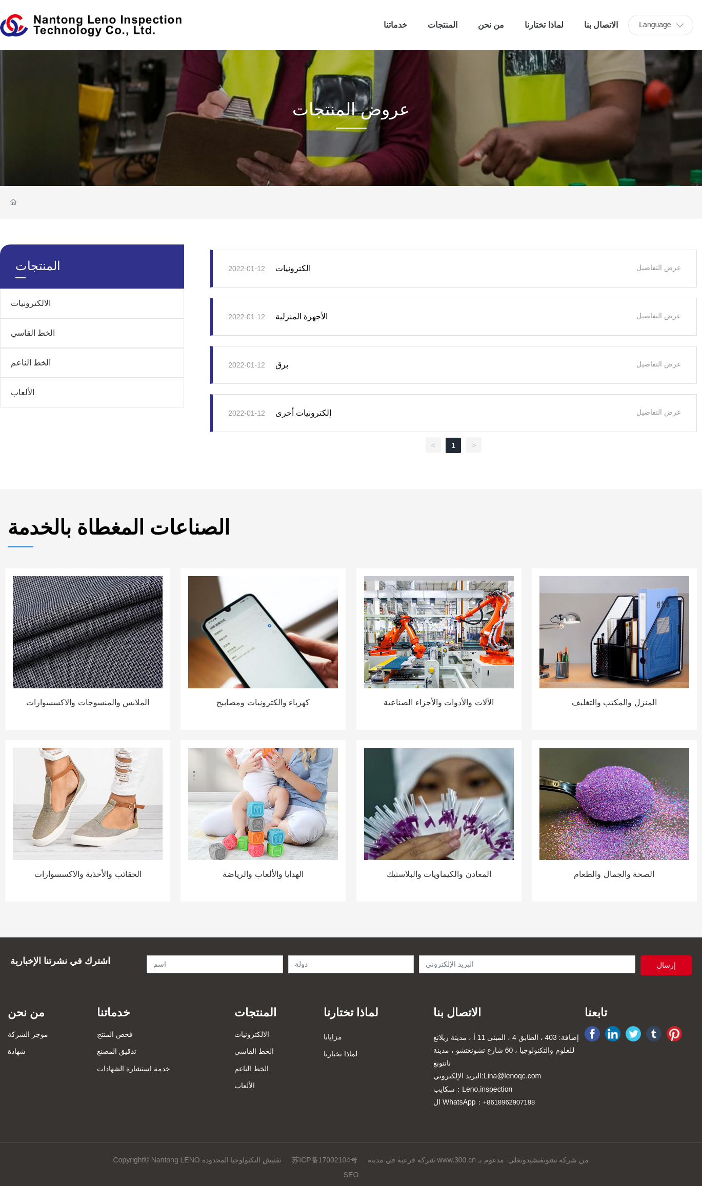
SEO (351, 1175)
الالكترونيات (31, 303)
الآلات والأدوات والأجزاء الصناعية (438, 702)
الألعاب (22, 392)
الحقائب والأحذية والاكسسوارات (88, 874)
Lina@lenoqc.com (512, 1076)
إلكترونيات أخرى (303, 412)
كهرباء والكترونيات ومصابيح (263, 702)
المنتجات (255, 1012)
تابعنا (596, 1012)
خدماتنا (113, 1012)
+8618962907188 (509, 1102)
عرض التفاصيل (658, 267)
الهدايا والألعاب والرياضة (263, 874)
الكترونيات (293, 268)
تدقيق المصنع (116, 1051)
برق (281, 364)
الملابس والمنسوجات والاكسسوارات (87, 702)
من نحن (26, 1012)
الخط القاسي (33, 333)
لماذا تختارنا (351, 1012)
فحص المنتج (115, 1034)
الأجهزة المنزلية (301, 316)
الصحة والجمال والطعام (614, 874)
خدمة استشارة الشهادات (133, 1069)
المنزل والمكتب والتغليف (614, 702)
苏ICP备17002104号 (324, 1160)
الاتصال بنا (457, 1012)
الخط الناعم (31, 362)
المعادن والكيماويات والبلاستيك (439, 874)
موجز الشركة (28, 1034)
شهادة (17, 1051)
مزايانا (333, 1037)
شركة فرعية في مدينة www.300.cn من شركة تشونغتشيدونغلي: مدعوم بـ (478, 1160)
